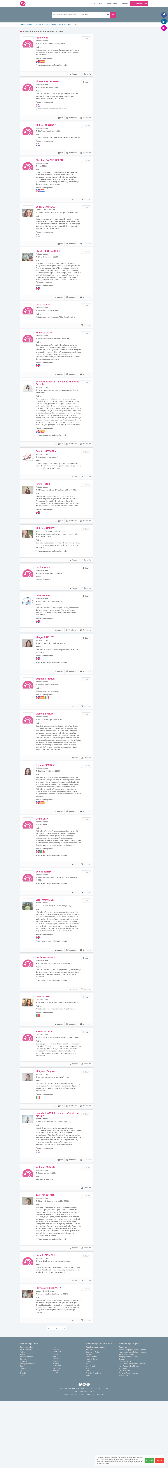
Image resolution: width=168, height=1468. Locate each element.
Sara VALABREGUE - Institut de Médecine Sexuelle (58, 400)
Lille (21, 1442)
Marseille (56, 1416)
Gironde (88, 1421)
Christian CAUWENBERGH (55, 164)
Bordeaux (23, 1428)
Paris (87, 1437)
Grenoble (23, 1440)
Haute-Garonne (91, 1423)
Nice (54, 1423)
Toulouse (56, 1439)
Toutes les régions (126, 1414)
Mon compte (112, 3)
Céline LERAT (49, 859)
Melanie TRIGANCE (52, 127)
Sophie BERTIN (50, 914)
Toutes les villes (26, 1414)
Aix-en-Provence (26, 1416)
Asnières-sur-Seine (26, 1423)
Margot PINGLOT (51, 670)
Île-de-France (123, 1442)
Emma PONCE (49, 511)
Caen (22, 1433)
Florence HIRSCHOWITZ (54, 1354)
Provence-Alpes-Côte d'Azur (129, 1440)
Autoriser (149, 1461)
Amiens (22, 1419)
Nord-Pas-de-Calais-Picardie (129, 1433)
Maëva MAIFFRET (51, 560)
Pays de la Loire (124, 1437)
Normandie (123, 1435)
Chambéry (23, 1435)
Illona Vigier (48, 37)
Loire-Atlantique (91, 1433)
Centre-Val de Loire (125, 1428)
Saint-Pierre (57, 1435)
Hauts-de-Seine (91, 1426)
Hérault (88, 1428)
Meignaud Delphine (52, 1127)
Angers (22, 1421)
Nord (87, 1435)
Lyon (54, 1414)
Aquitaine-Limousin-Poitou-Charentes (132, 1419)
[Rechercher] (113, 15)
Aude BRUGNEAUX (52, 1254)
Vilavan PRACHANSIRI (53, 81)
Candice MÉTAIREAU (53, 476)
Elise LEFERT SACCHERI (54, 262)
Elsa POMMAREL (51, 944)
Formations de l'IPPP (139, 4)
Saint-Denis (57, 1432)
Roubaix (56, 1430)
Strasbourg (57, 1437)
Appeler (74, 74)
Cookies (91, 1458)
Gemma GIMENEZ (51, 803)
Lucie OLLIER (49, 1045)
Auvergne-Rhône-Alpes (127, 1421)
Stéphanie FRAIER (51, 712)
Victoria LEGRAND (51, 1225)
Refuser (159, 1461)
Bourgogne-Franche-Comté (128, 1423)
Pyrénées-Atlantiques (93, 1440)
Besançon (23, 1426)
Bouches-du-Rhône (93, 1419)
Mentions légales (81, 1458)
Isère (87, 1430)
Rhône (88, 1442)
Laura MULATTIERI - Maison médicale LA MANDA (57, 1170)
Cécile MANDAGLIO (52, 1006)
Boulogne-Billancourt (27, 1430)
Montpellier (57, 1418)
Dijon (21, 1437)
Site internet (85, 120)
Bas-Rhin (89, 1416)
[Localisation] (95, 15)
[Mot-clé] (66, 15)
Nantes (55, 1421)
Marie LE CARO (50, 348)
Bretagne (122, 1426)
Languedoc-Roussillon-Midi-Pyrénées (132, 1430)
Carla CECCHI (49, 318)
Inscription (124, 3)
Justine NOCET (50, 599)
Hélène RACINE (50, 1082)
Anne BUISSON (50, 628)
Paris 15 (56, 1425)
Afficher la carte (122, 63)
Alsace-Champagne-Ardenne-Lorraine (132, 1416)
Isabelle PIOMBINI (51, 1319)
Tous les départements (95, 1414)
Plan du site (85, 1455)
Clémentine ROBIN (51, 747)
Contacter (86, 74)
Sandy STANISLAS (51, 213)
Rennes (55, 1428)
